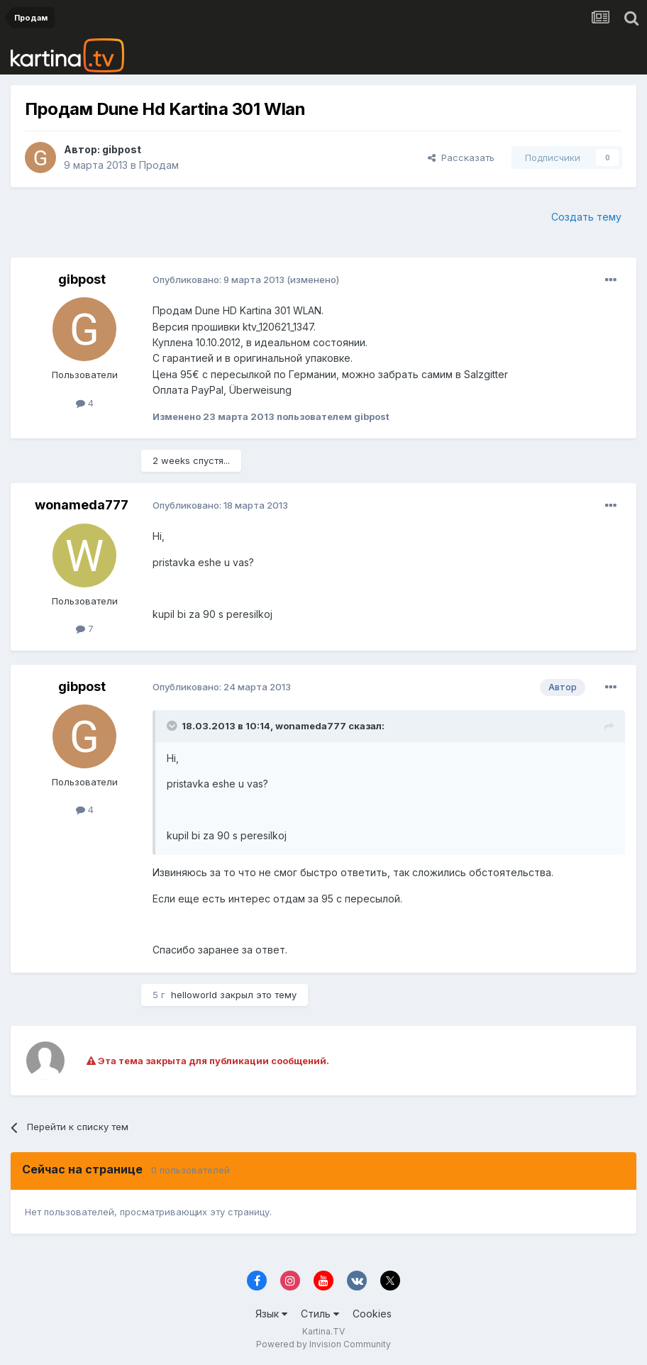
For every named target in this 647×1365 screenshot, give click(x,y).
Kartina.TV (323, 1331)
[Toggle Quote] (173, 725)
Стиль (320, 1314)
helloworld (194, 994)
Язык (271, 1314)
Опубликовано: (218, 279)
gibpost (121, 149)
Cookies (372, 1314)
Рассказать (461, 157)
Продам (159, 165)
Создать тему (586, 217)
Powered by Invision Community (323, 1344)
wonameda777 (81, 504)
